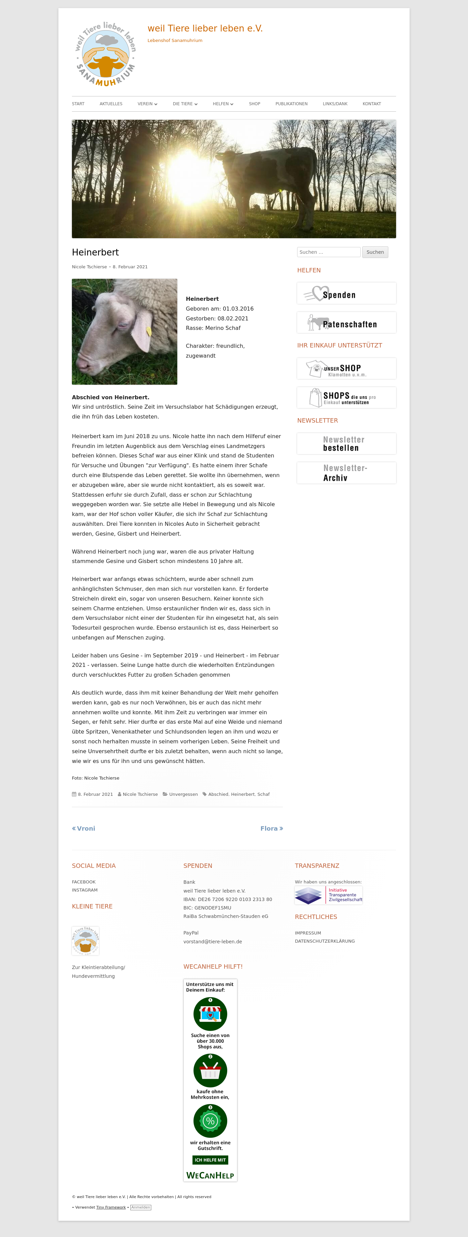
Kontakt (372, 104)
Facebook (84, 881)
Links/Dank (335, 104)
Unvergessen (184, 794)
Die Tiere (183, 104)
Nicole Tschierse (89, 266)
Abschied (218, 794)
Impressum (308, 933)
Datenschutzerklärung (325, 941)
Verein (145, 104)
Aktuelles (111, 104)
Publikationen (292, 104)
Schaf (264, 794)
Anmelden (140, 1207)
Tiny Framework (111, 1207)
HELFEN (221, 104)
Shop (254, 104)
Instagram (85, 890)
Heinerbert (243, 794)
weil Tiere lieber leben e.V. (205, 28)
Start (78, 104)
